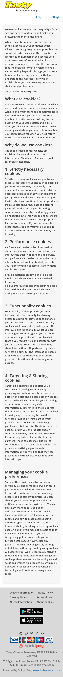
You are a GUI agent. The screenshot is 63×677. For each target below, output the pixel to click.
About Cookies (45, 602)
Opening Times (18, 597)
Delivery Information (21, 592)
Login (55, 17)
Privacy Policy (45, 592)
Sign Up (41, 17)
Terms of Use (44, 597)
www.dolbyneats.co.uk (46, 670)
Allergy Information (21, 602)
